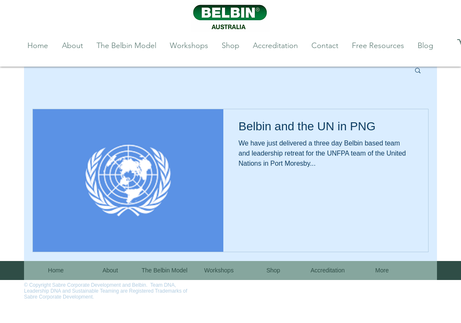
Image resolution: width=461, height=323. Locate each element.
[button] (418, 71)
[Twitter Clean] (411, 286)
